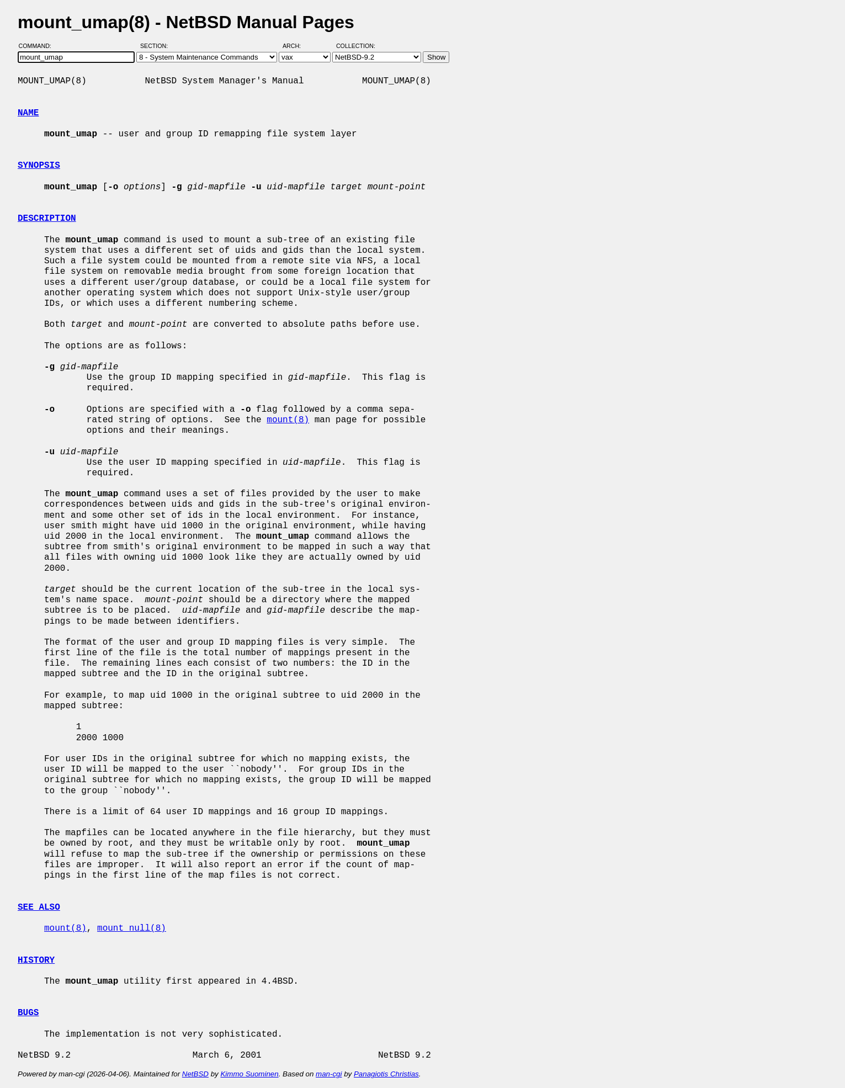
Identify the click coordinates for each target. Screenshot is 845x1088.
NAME (28, 113)
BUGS (28, 1013)
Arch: (297, 46)
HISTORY (36, 960)
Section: (156, 46)
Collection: (355, 46)
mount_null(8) (131, 928)
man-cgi (329, 1074)
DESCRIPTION (47, 219)
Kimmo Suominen (249, 1074)
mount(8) (288, 420)
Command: (38, 46)
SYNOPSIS (39, 166)
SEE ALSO (39, 907)
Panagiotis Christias (386, 1074)
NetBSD (195, 1074)
